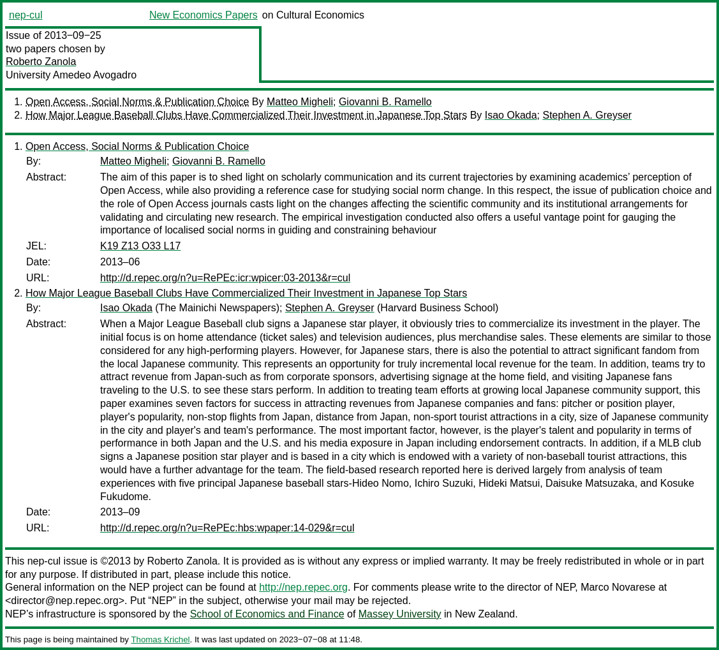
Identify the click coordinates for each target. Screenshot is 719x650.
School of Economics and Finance (267, 614)
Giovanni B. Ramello (385, 101)
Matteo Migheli (300, 101)
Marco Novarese (618, 587)
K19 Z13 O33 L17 (140, 245)
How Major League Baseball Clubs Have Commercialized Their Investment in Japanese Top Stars (246, 115)
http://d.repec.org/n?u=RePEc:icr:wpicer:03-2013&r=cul (225, 277)
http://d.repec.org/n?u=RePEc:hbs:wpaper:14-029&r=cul (227, 527)
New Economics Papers (203, 15)
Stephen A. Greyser (587, 115)
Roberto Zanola (41, 61)
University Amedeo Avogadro (71, 75)
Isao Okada (511, 115)
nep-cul (25, 15)
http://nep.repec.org (303, 587)
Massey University (400, 614)
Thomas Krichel (160, 639)
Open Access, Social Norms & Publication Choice (137, 101)
